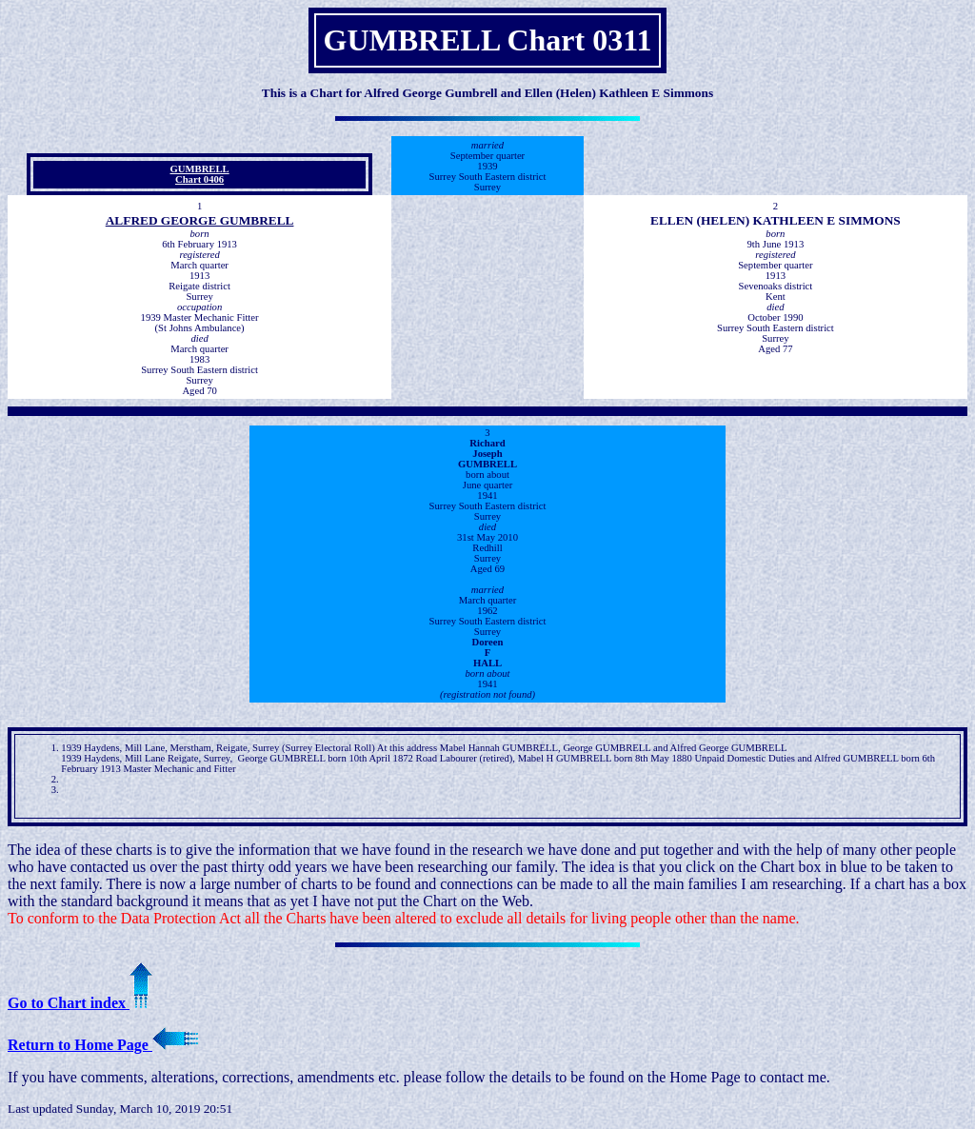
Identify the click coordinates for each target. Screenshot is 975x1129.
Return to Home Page (103, 1045)
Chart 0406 (199, 179)
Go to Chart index (80, 1003)
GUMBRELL (199, 169)
